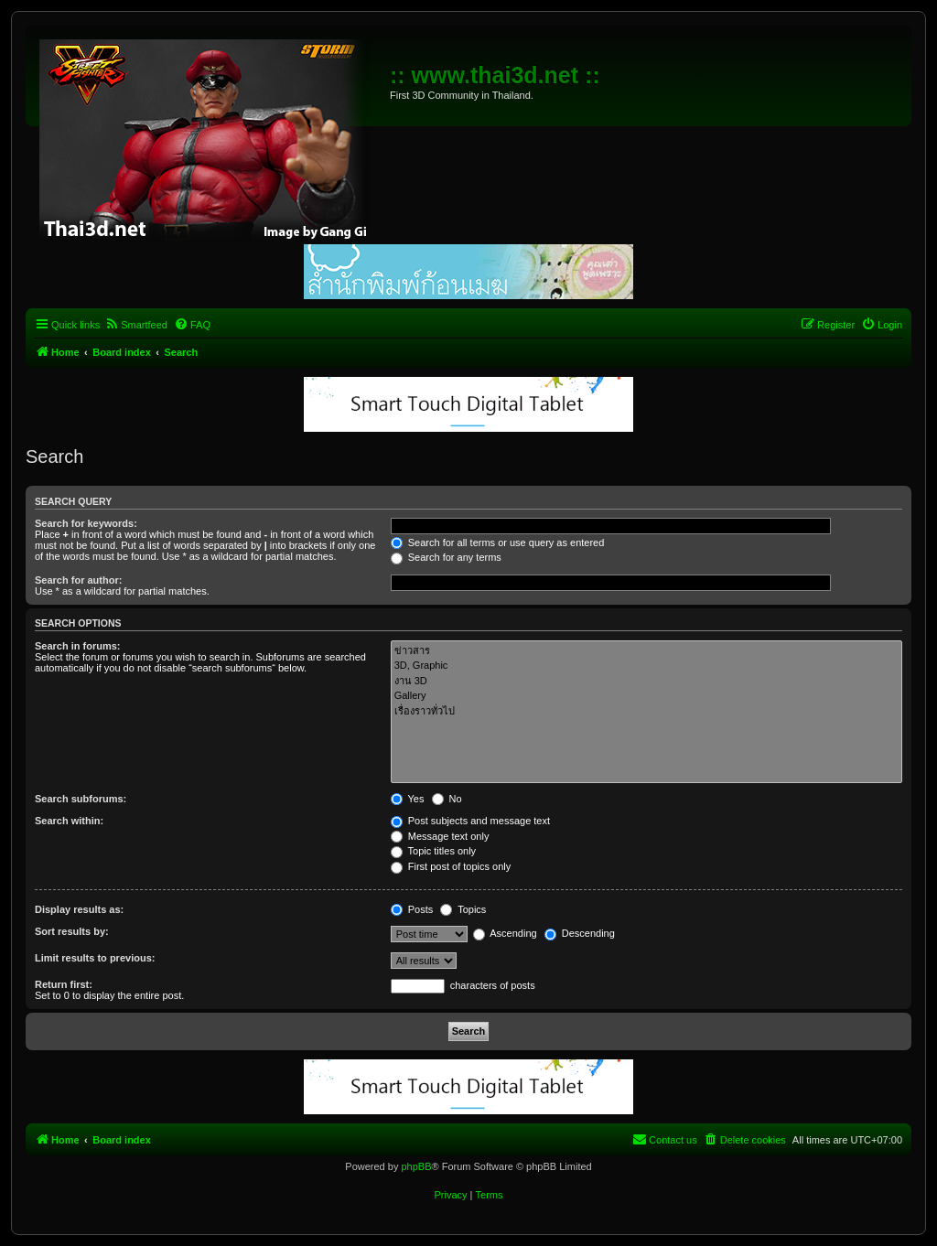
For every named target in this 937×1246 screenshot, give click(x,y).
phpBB (416, 1166)
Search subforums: (80, 798)
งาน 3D (646, 681)
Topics (463, 909)
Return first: (63, 984)
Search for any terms (446, 557)
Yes (408, 798)
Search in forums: (78, 645)
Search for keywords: (86, 523)
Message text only (440, 836)
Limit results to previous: (95, 957)
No (447, 798)
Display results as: (79, 909)
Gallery (646, 696)
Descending (579, 933)
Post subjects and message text (470, 820)
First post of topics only (451, 866)
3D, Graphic (646, 666)
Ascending (505, 933)
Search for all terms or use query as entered (498, 542)
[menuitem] (135, 325)
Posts (412, 909)
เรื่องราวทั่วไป (646, 711)
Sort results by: (72, 931)
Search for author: (78, 580)
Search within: (69, 820)
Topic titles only (433, 850)
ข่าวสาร (646, 651)
